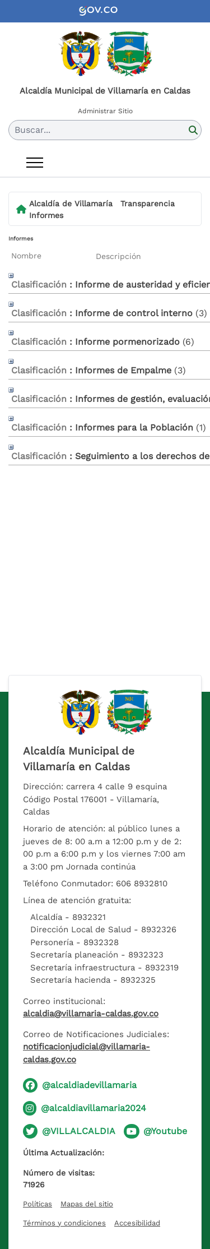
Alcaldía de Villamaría (71, 203)
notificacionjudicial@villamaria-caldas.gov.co (86, 1053)
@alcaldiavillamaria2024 (93, 1108)
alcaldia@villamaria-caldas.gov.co (90, 1014)
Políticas (37, 1204)
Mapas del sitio (86, 1204)
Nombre (26, 255)
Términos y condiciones (64, 1223)
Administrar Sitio (105, 111)
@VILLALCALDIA (78, 1131)
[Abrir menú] (34, 162)
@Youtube (165, 1131)
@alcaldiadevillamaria (89, 1085)
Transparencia (147, 203)
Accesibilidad (137, 1223)
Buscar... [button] (32, 129)
